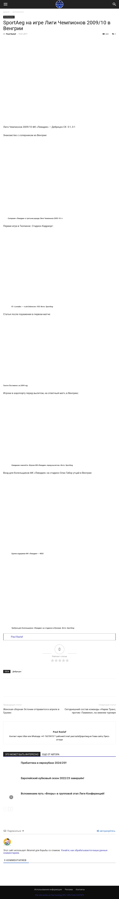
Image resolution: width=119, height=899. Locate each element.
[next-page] (10, 809)
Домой (6, 12)
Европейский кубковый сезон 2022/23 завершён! (52, 778)
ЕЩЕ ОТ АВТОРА (50, 754)
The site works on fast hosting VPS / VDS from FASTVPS (59, 895)
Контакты (80, 889)
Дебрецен (17, 671)
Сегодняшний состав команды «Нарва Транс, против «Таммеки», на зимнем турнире (90, 711)
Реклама (69, 889)
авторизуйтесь (106, 831)
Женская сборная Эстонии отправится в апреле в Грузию (31, 711)
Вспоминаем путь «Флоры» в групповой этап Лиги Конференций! (62, 793)
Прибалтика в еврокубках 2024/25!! (44, 762)
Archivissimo (18, 12)
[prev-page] (5, 809)
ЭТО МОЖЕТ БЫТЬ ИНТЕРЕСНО (21, 754)
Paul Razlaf (11, 34)
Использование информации (48, 889)
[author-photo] (59, 726)
